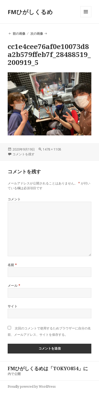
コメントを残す (23, 154)
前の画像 (19, 33)
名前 (12, 265)
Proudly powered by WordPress (32, 386)
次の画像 (36, 33)
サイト (12, 306)
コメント (14, 199)
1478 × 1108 (52, 149)
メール (14, 285)
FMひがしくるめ (30, 12)
